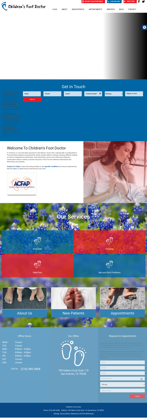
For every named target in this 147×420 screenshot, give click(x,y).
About (64, 9)
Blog (121, 9)
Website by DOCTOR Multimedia (82, 414)
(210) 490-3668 (30, 369)
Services (111, 9)
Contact (132, 9)
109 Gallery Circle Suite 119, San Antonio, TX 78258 (86, 410)
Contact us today (13, 166)
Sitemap (56, 414)
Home (54, 9)
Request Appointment (73, 66)
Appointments (95, 9)
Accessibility (65, 414)
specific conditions (51, 166)
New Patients (78, 9)
